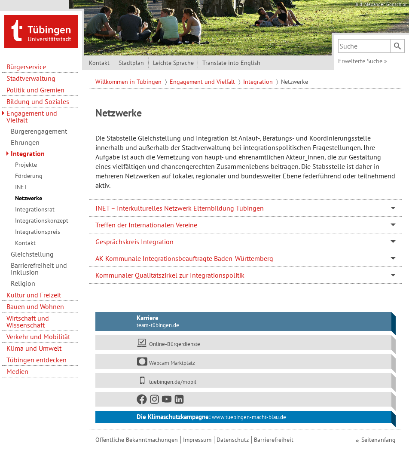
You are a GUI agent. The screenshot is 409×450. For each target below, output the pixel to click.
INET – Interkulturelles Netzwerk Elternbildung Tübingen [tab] (179, 208)
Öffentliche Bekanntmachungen (136, 440)
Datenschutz (233, 440)
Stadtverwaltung (30, 78)
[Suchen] (397, 46)
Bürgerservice (26, 66)
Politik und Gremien (35, 90)
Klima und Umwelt (33, 348)
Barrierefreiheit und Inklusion (39, 268)
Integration (28, 153)
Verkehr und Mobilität (38, 336)
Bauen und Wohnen (35, 306)
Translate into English (231, 63)
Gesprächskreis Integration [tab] (134, 241)
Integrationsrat (35, 209)
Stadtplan (131, 63)
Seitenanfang (378, 440)
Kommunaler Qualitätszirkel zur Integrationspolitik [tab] (169, 275)
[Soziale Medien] (243, 399)
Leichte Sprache (173, 63)
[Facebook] (142, 400)
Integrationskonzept (41, 220)
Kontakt (25, 243)
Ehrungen (25, 142)
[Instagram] (154, 400)
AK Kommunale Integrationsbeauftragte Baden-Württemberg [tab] (184, 258)
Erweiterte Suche (362, 61)
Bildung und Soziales (37, 101)
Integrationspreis (37, 232)
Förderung (29, 176)
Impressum (197, 440)
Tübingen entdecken (36, 359)
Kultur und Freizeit (33, 295)
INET (21, 187)
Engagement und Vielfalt (31, 116)
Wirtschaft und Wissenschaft (27, 321)
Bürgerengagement (39, 131)
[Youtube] (167, 400)
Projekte (26, 164)
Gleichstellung (32, 254)
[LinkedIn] (179, 400)
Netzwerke (28, 198)
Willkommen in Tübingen (129, 82)
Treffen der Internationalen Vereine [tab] (146, 224)
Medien (17, 371)
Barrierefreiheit (273, 440)
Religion (23, 283)
